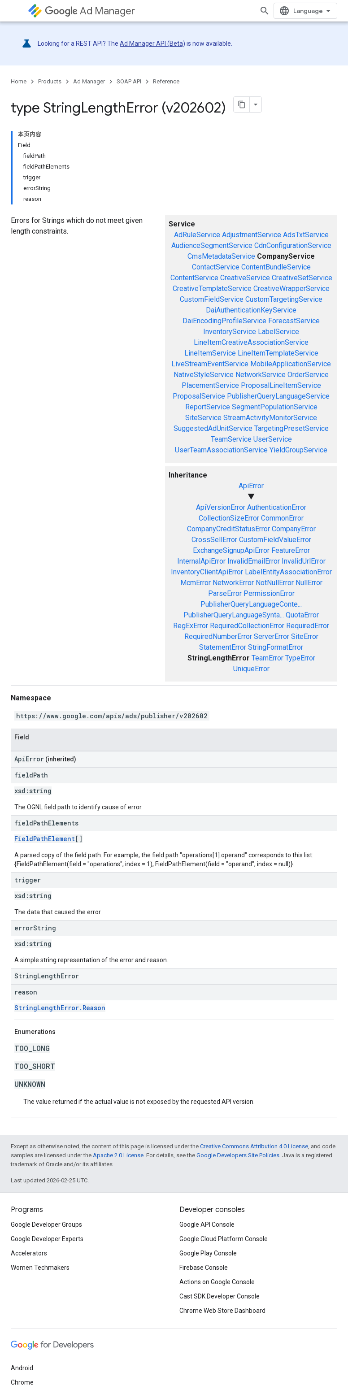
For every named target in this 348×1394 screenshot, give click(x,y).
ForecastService (294, 321)
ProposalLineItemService (281, 385)
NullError (309, 582)
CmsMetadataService (221, 256)
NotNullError (275, 582)
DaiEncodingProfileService (224, 321)
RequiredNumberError (218, 636)
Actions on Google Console (217, 1281)
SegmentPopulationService (275, 407)
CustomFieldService (212, 299)
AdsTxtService (306, 234)
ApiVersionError (220, 507)
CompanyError (294, 529)
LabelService (278, 331)
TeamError (267, 658)
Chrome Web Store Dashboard (222, 1310)
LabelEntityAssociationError (288, 572)
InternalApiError (201, 561)
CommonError (282, 518)
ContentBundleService (276, 267)
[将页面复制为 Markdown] (242, 104)
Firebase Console (203, 1267)
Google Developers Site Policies (237, 1155)
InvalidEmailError (253, 561)
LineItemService (210, 353)
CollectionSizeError (229, 518)
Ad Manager (90, 11)
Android (22, 1368)
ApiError (251, 486)
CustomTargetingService (283, 299)
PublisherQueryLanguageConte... (251, 604)
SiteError (304, 636)
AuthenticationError (276, 507)
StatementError (222, 647)
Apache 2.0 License (118, 1155)
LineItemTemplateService (278, 353)
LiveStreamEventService (209, 364)
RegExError (190, 625)
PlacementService (210, 385)
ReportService (207, 407)
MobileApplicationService (290, 364)
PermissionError (269, 593)
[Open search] (264, 10)
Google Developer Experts (47, 1238)
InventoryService (229, 331)
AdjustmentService (251, 234)
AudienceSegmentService (211, 245)
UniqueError (251, 668)
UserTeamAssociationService (221, 450)
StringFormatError (275, 647)
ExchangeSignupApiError (231, 550)
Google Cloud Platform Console (223, 1238)
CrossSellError (214, 539)
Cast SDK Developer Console (219, 1296)
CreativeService (245, 278)
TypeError (300, 658)
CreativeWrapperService (291, 288)
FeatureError (290, 550)
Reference (166, 81)
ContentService (194, 278)
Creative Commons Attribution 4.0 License (254, 1146)
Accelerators (29, 1253)
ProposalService (199, 396)
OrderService (308, 374)
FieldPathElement (44, 838)
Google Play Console (208, 1253)
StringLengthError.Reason (59, 1007)
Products (49, 81)
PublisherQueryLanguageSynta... (233, 615)
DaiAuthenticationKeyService (251, 310)
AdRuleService (197, 234)
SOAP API (129, 81)
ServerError (271, 636)
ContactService (215, 267)
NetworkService (260, 374)
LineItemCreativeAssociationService (251, 342)
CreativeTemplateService (212, 288)
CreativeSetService (302, 278)
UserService (272, 439)
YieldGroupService (298, 450)
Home (18, 81)
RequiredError (307, 625)
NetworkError (233, 582)
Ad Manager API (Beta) (152, 43)
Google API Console (207, 1224)
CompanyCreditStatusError (228, 529)
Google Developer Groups (46, 1224)
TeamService (231, 439)
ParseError (225, 593)
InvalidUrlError (304, 561)
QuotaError (302, 615)
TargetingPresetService (291, 428)
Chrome (22, 1382)
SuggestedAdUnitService (213, 428)
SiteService (203, 417)
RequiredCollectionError (247, 625)
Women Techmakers (40, 1267)
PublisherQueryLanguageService (278, 396)
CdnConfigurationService (292, 245)
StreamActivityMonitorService (270, 417)
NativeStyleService (204, 374)
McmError (195, 582)
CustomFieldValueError (275, 539)
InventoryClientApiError (207, 572)
